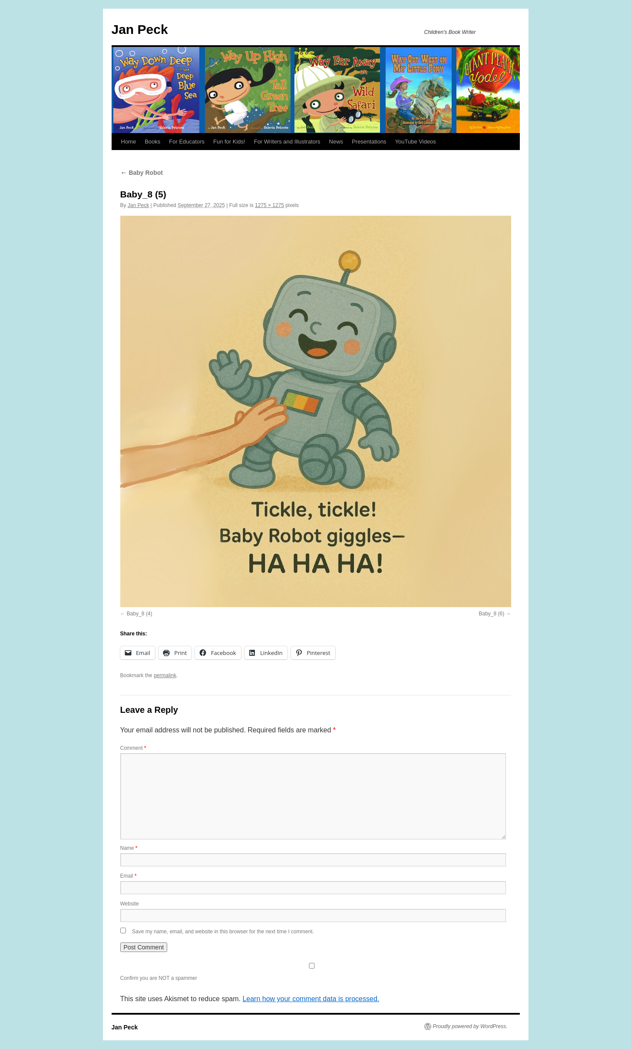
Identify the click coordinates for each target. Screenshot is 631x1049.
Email (128, 876)
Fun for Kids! (229, 141)
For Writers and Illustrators (287, 141)
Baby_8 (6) (491, 614)
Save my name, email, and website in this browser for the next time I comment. (223, 932)
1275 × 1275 (269, 205)
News (336, 141)
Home (128, 141)
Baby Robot (141, 172)
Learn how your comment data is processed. (310, 998)
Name (129, 848)
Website (129, 904)
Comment (133, 748)
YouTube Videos (415, 141)
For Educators (187, 141)
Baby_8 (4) (139, 614)
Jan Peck (140, 29)
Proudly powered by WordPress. (470, 1026)
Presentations (369, 141)
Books (152, 141)
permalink (165, 675)
